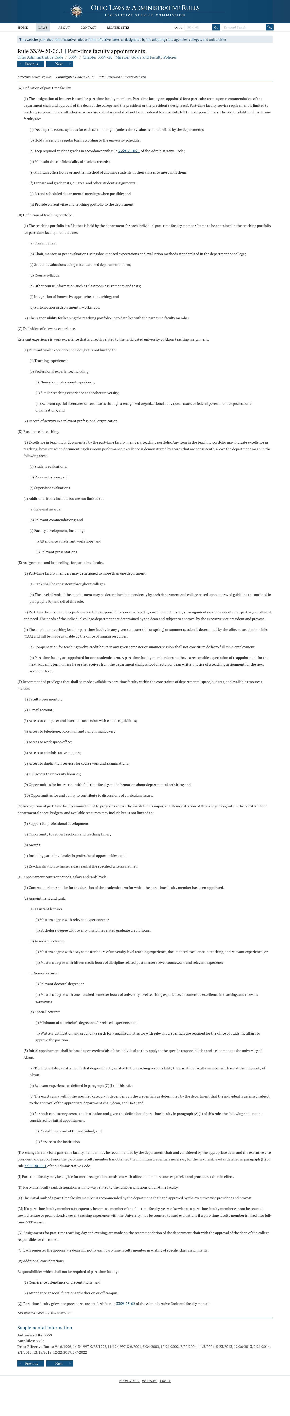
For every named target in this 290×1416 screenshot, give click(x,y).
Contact (88, 27)
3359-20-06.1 (35, 1165)
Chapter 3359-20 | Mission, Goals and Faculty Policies (130, 57)
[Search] (270, 27)
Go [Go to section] (216, 27)
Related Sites (118, 27)
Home (23, 27)
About (64, 27)
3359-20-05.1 (129, 150)
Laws (43, 27)
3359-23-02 (125, 1303)
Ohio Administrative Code (40, 57)
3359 (73, 57)
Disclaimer (129, 1381)
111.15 (90, 77)
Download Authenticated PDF (126, 77)
